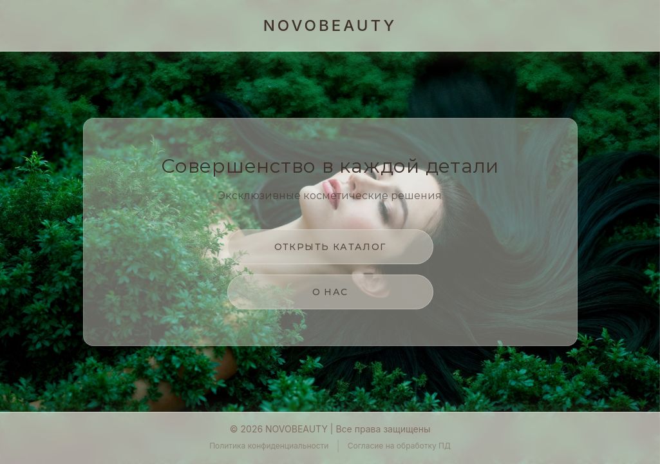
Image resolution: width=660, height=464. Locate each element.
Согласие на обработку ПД (399, 445)
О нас (330, 292)
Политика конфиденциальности (268, 445)
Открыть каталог (330, 247)
